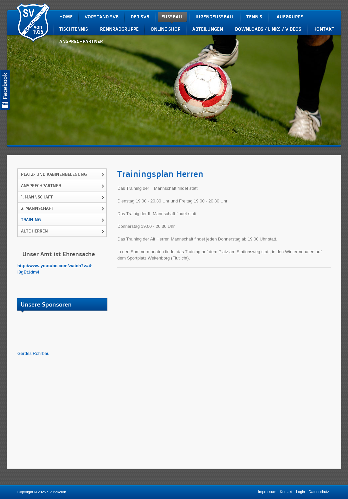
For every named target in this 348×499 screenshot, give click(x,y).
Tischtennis (73, 29)
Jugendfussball (214, 16)
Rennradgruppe (119, 29)
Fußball (172, 16)
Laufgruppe (288, 16)
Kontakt (323, 29)
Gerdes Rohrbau (33, 353)
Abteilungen (207, 29)
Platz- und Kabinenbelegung (54, 174)
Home (66, 16)
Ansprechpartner (81, 41)
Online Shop (165, 29)
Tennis (254, 16)
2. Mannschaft (37, 208)
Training (31, 219)
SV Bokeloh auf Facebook (5, 90)
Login (300, 492)
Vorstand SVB (102, 16)
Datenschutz (319, 492)
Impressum (267, 492)
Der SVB (140, 16)
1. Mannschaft (37, 196)
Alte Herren (34, 230)
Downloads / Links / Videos (268, 29)
